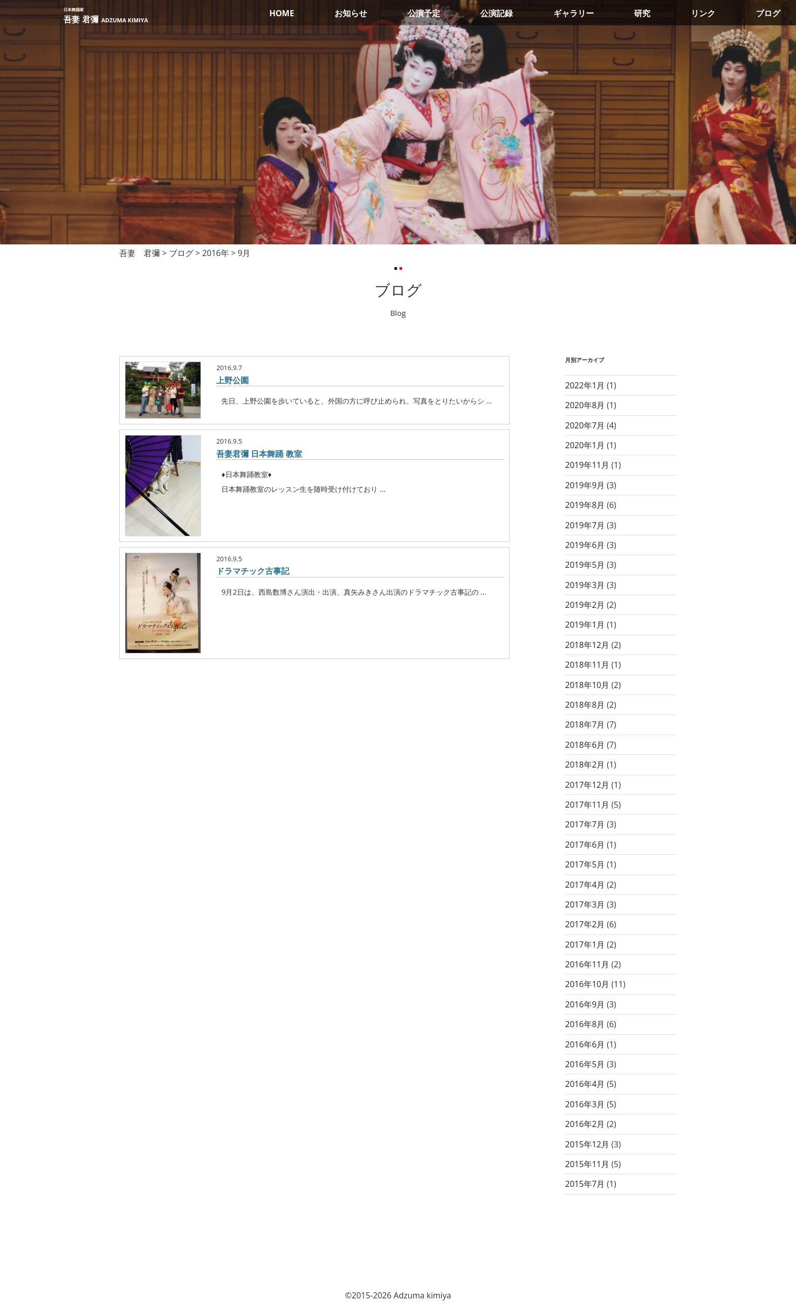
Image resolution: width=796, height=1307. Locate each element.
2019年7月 (585, 525)
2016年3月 (585, 1104)
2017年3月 (585, 904)
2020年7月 (585, 425)
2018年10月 (587, 685)
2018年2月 (585, 764)
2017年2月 (585, 924)
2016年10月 (587, 984)
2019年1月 (585, 624)
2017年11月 (587, 804)
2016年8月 (585, 1024)
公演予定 (424, 13)
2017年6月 (585, 844)
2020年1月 (585, 445)
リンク (703, 13)
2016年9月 (585, 1004)
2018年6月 (585, 744)
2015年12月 (587, 1144)
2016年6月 (585, 1044)
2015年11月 (587, 1164)
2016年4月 (585, 1084)
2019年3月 (585, 585)
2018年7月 (585, 724)
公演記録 (496, 13)
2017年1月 (585, 944)
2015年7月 (585, 1183)
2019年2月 (585, 604)
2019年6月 (585, 545)
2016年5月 (585, 1064)
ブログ (768, 13)
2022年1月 (585, 385)
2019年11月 (587, 464)
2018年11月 (587, 664)
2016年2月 (585, 1124)
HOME (281, 13)
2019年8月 (585, 505)
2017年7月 (585, 824)
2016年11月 (587, 964)
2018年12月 (587, 644)
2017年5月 (585, 864)
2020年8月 (585, 405)
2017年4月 (585, 884)
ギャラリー (573, 13)
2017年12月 (587, 784)
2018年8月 (585, 704)
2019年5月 (585, 564)
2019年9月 (585, 485)
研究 (642, 13)
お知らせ (351, 13)
